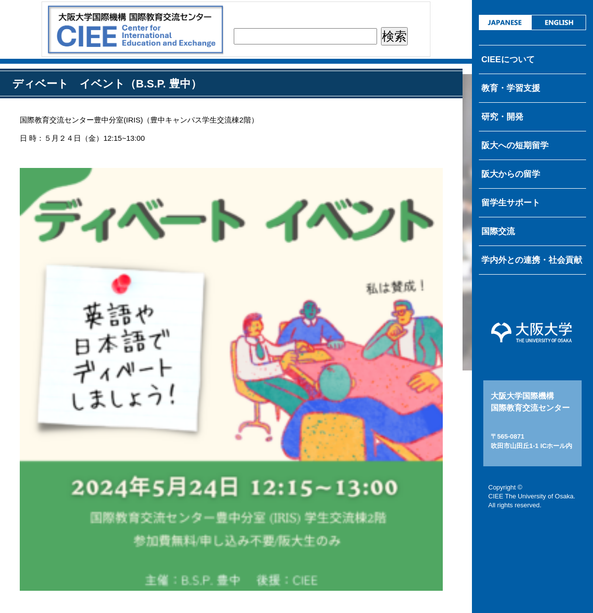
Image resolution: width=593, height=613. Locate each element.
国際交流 (498, 231)
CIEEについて (508, 59)
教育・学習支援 (510, 88)
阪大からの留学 (510, 174)
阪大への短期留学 (515, 145)
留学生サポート (510, 202)
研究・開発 (502, 117)
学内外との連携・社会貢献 (531, 260)
